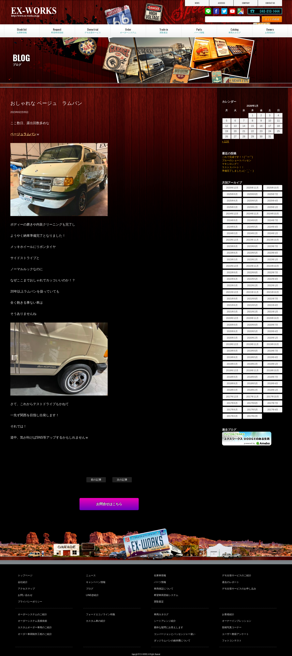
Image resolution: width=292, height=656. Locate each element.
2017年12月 (232, 396)
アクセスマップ (25, 586)
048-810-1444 (270, 11)
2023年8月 (252, 246)
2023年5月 (252, 253)
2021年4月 (272, 305)
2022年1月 (272, 285)
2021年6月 (232, 305)
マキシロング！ (230, 163)
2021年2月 (252, 311)
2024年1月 (272, 233)
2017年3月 (232, 416)
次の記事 (122, 479)
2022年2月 (252, 285)
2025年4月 (272, 200)
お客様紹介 (227, 608)
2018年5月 (252, 383)
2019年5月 (252, 357)
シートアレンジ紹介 (164, 614)
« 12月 (225, 141)
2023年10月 (273, 240)
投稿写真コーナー (231, 619)
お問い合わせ (24, 591)
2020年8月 (252, 325)
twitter (224, 11)
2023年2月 (252, 259)
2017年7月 (272, 403)
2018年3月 (232, 390)
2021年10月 (273, 292)
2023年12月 (232, 240)
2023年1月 (272, 259)
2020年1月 (272, 338)
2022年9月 (232, 272)
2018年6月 (232, 383)
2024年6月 (232, 227)
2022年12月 (232, 266)
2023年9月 (232, 246)
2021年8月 (252, 298)
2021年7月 (272, 298)
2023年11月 (252, 240)
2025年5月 (252, 200)
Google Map (240, 11)
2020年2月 (252, 338)
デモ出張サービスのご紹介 (236, 575)
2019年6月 (232, 357)
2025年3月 (232, 207)
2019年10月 (273, 344)
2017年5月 (252, 409)
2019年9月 (232, 351)
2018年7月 (272, 377)
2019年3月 (232, 364)
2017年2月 (252, 416)
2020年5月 (252, 331)
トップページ (24, 575)
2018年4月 (272, 383)
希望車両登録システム (166, 591)
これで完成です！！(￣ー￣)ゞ (238, 157)
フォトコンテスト (231, 630)
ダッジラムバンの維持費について (172, 630)
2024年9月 (232, 220)
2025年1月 (272, 207)
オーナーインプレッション (236, 614)
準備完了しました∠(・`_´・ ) (238, 170)
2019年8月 (252, 351)
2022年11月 (252, 266)
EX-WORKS (51, 12)
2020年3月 (232, 338)
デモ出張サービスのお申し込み (238, 586)
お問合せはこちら (109, 504)
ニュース (90, 575)
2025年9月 (232, 194)
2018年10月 (273, 370)
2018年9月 (232, 377)
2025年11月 (252, 187)
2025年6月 (232, 200)
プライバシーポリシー (29, 597)
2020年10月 (273, 318)
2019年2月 (252, 364)
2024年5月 (252, 227)
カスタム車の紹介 (95, 614)
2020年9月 (232, 325)
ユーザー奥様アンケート (234, 625)
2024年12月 (232, 213)
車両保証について (163, 586)
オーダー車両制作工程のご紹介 (34, 625)
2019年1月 (272, 364)
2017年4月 (272, 409)
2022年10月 (273, 266)
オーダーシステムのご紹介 (32, 608)
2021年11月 (252, 292)
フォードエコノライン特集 (100, 608)
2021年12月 (232, 292)
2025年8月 (252, 194)
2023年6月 (232, 253)
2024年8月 (252, 220)
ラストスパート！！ (233, 167)
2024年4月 (272, 227)
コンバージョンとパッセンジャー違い (174, 625)
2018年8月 (252, 377)
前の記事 (96, 479)
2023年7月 (272, 246)
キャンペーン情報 (95, 580)
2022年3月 (232, 285)
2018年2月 (252, 390)
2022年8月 (252, 272)
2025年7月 (272, 194)
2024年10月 (273, 213)
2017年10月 (273, 396)
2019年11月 (252, 344)
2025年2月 (252, 207)
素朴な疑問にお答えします (168, 619)
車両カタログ (161, 608)
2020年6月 (232, 331)
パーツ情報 (160, 580)
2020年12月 (232, 318)
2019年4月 (272, 357)
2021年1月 (272, 311)
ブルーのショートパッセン (236, 160)
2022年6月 (232, 279)
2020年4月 (272, 331)
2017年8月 (252, 403)
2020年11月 (252, 318)
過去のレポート (229, 580)
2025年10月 (273, 187)
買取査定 (158, 597)
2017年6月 (232, 409)
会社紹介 (22, 580)
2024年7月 (272, 220)
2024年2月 (252, 233)
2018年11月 (252, 370)
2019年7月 (272, 351)
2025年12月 (232, 187)
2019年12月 (232, 344)
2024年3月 (232, 233)
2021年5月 (252, 305)
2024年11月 (252, 213)
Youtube (232, 11)
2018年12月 (232, 370)
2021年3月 (232, 311)
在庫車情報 (160, 575)
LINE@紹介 (91, 591)
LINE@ (208, 11)
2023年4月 (272, 253)
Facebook (216, 11)
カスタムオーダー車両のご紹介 (34, 619)
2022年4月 (272, 279)
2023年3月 (232, 259)
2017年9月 (232, 403)
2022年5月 (252, 279)
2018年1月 (272, 390)
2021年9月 (232, 298)
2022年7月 (272, 272)
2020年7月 (272, 325)
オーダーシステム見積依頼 (32, 614)
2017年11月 (252, 396)
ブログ (89, 586)
